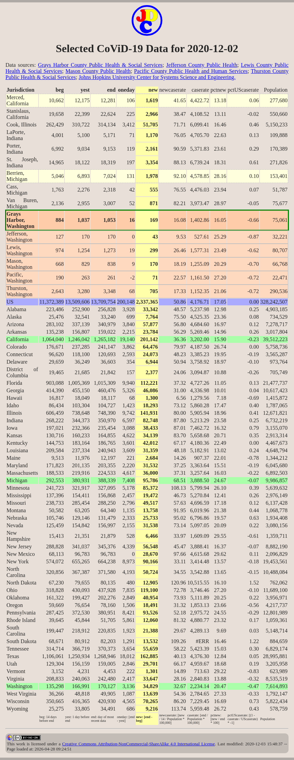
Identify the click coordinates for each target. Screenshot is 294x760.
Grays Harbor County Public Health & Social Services (100, 65)
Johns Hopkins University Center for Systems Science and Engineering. (157, 77)
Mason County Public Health (98, 71)
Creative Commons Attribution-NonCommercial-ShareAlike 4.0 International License (138, 744)
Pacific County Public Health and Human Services (191, 71)
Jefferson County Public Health (201, 65)
